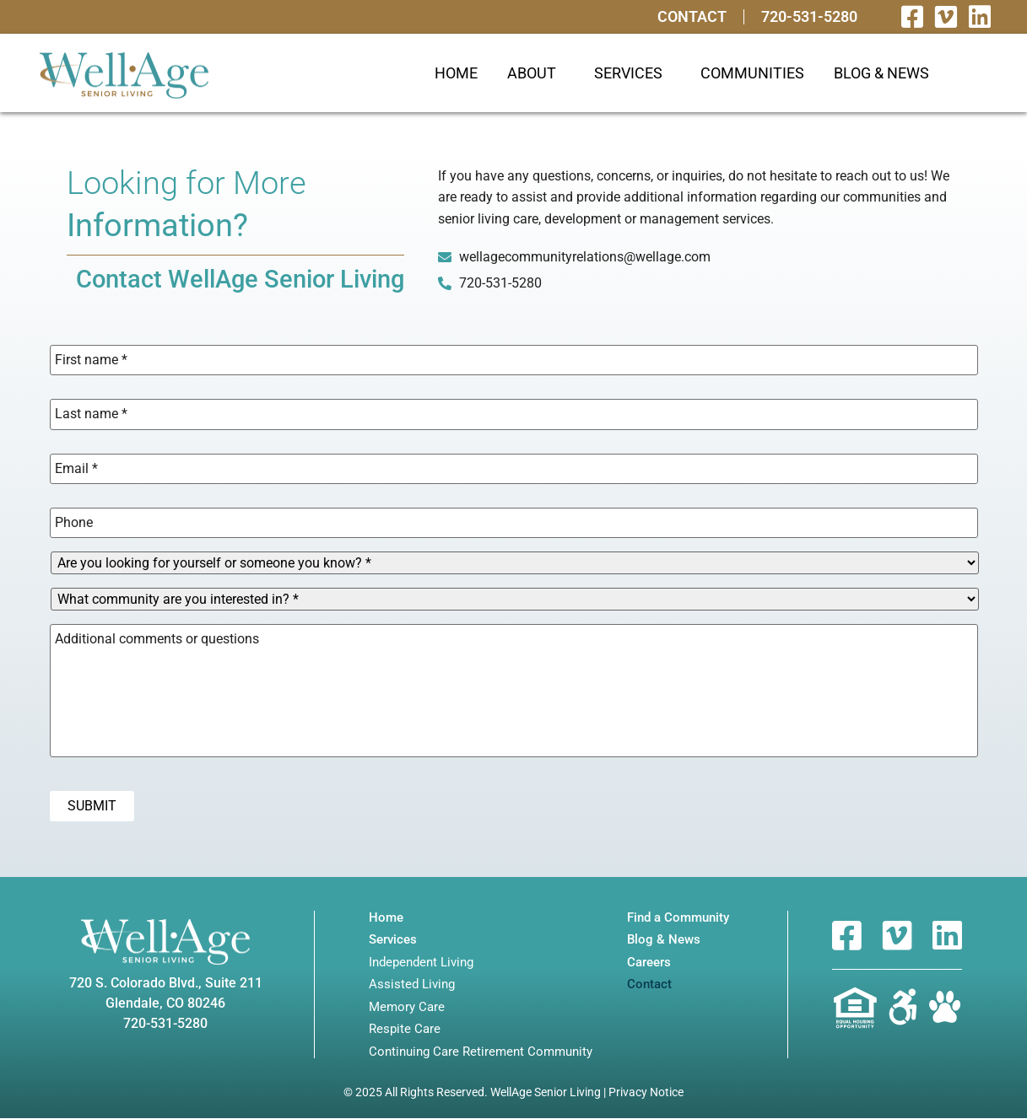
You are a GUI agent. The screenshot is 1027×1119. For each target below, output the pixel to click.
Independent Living (421, 962)
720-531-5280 (809, 16)
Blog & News (881, 73)
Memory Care (407, 1007)
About (536, 73)
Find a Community (678, 918)
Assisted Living (412, 985)
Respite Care (405, 1030)
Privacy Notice (646, 1093)
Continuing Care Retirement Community (480, 1052)
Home (456, 73)
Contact (692, 16)
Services (632, 73)
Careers (649, 962)
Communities (752, 73)
